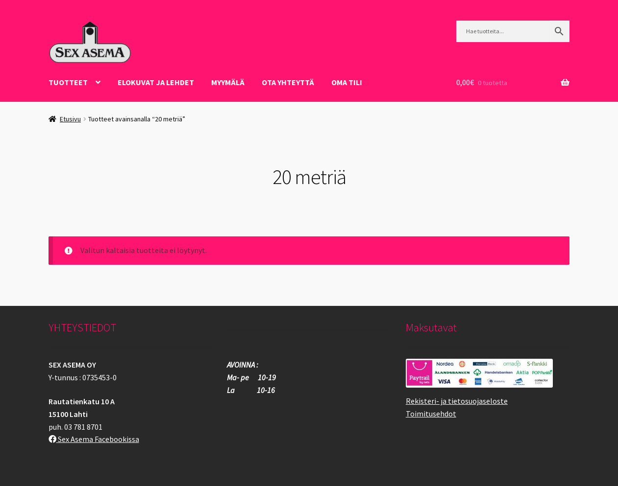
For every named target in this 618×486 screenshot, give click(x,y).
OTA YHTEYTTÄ (288, 82)
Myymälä (228, 82)
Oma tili (346, 82)
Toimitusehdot (431, 413)
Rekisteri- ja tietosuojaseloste (457, 401)
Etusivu (70, 119)
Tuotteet (68, 82)
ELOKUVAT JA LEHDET (156, 82)
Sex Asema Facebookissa (94, 439)
